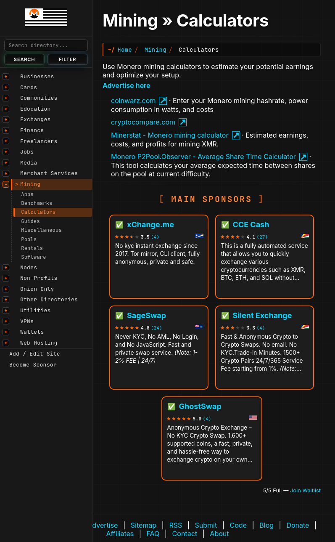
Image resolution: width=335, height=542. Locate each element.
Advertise (102, 525)
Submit (206, 525)
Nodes (28, 267)
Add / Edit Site (34, 353)
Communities (39, 97)
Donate (297, 525)
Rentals (32, 248)
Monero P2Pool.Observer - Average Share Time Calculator (203, 156)
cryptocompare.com (143, 122)
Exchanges (35, 119)
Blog (266, 525)
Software (33, 257)
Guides (30, 221)
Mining (30, 184)
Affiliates (120, 533)
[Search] (46, 45)
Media (28, 162)
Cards (28, 87)
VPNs (27, 321)
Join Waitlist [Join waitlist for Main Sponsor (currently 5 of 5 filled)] (305, 490)
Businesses (37, 76)
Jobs (27, 151)
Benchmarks (36, 203)
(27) (262, 237)
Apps (27, 194)
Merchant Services (49, 173)
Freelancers (39, 141)
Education (35, 108)
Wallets (32, 331)
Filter (67, 59)
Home (124, 49)
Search (24, 59)
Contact (184, 533)
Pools (29, 239)
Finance (32, 130)
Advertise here (126, 85)
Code (238, 525)
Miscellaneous (41, 230)
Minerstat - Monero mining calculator (169, 135)
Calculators (38, 212)
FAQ (153, 533)
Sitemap (143, 525)
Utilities (35, 310)
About (219, 533)
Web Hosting (39, 342)
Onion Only (37, 288)
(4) (155, 237)
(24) (156, 328)
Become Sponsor (33, 364)
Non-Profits (39, 278)
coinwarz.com (133, 100)
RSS (175, 525)
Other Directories (49, 299)
